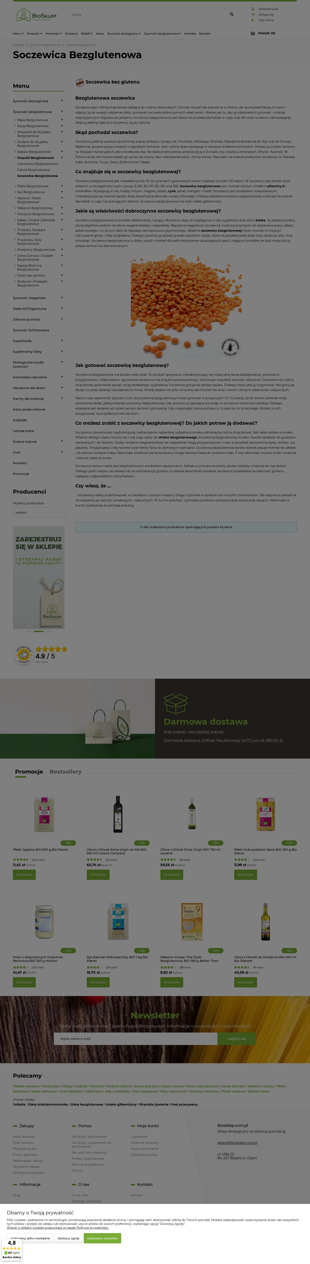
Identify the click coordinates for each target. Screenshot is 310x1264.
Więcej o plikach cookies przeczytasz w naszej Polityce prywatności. (58, 1228)
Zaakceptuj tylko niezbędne (30, 1238)
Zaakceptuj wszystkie (102, 1238)
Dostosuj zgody (68, 1238)
